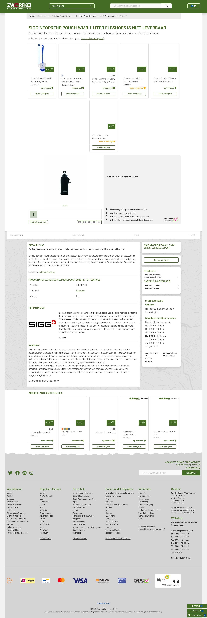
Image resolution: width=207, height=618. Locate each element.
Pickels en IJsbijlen (113, 530)
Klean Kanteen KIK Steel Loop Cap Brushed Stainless (133, 81)
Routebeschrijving (145, 504)
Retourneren (143, 499)
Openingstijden (144, 496)
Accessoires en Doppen (92, 38)
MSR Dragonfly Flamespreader (134, 434)
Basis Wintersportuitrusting (84, 499)
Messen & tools (111, 521)
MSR (42, 507)
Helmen (108, 513)
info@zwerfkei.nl (170, 353)
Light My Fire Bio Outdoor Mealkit (72, 433)
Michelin (43, 510)
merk (136, 235)
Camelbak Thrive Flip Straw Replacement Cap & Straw (103, 80)
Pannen (108, 527)
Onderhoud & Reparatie (119, 489)
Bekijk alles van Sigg (38, 222)
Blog (140, 519)
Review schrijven (161, 260)
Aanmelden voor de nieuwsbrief (151, 529)
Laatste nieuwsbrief (146, 526)
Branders (109, 502)
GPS (107, 510)
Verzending (143, 502)
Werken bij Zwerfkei (146, 516)
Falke (42, 521)
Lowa (42, 499)
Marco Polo (44, 524)
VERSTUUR (191, 473)
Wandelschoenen (14, 504)
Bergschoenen (13, 507)
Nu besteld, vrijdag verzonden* (129, 210)
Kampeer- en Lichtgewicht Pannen (87, 527)
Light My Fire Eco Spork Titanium (40, 434)
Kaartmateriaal (79, 524)
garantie (193, 235)
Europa (10, 510)
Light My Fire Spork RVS (105, 432)
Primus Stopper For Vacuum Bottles (100, 137)
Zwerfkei (43, 530)
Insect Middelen (13, 530)
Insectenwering (79, 521)
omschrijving (16, 235)
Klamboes (77, 533)
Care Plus (44, 502)
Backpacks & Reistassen (83, 493)
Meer (62, 337)
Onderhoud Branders (152, 285)
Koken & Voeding (47, 272)
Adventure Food (46, 516)
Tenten (10, 524)
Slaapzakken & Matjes (16, 513)
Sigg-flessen (80, 326)
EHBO (75, 510)
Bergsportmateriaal (113, 496)
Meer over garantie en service (44, 381)
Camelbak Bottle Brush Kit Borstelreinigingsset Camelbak (42, 81)
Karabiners (110, 516)
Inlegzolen (77, 519)
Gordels (108, 507)
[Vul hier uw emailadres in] (160, 472)
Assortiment (72, 5)
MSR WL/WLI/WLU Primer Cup (165, 434)
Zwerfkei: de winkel (146, 513)
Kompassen (110, 519)
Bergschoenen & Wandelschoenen (119, 493)
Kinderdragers (79, 530)
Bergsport (11, 499)
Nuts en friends (111, 524)
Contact (141, 493)
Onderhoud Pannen (151, 288)
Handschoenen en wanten (84, 516)
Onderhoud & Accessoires (17, 521)
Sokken (10, 496)
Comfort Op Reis (14, 516)
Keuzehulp (79, 489)
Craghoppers (45, 513)
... (49, 16)
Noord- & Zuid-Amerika (16, 519)
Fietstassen (77, 513)
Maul (42, 527)
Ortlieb (42, 519)
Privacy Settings (103, 603)
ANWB (42, 504)
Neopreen (80, 290)
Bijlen (75, 502)
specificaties (78, 235)
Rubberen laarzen (112, 533)
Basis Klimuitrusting (81, 496)
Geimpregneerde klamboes (116, 504)
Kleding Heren (13, 502)
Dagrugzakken (79, 507)
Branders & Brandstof (82, 504)
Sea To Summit (46, 496)
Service (141, 507)
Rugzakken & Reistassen (17, 533)
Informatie (144, 489)
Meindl (42, 493)
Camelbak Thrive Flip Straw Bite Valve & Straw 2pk (165, 80)
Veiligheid (11, 493)
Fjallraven (44, 533)
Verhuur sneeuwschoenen (149, 510)
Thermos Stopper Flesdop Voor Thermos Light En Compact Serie (72, 81)
